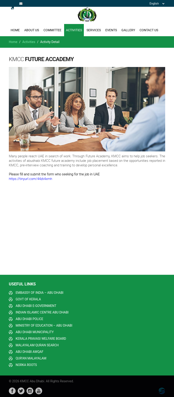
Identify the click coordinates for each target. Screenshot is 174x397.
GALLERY (128, 30)
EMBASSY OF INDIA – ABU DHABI (39, 292)
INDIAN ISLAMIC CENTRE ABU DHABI (42, 312)
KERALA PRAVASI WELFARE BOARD (41, 338)
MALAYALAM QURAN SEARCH (37, 345)
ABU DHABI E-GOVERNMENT (36, 306)
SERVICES (94, 30)
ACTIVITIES (74, 30)
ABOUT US (31, 30)
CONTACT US (149, 30)
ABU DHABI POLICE (29, 319)
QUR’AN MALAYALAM (31, 358)
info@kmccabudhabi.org (21, 3)
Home (15, 30)
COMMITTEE (52, 30)
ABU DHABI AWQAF (29, 352)
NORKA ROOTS (26, 365)
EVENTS (111, 30)
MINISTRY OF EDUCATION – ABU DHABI (44, 325)
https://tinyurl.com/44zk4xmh (30, 178)
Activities (28, 42)
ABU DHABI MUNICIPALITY (35, 332)
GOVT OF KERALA (28, 299)
